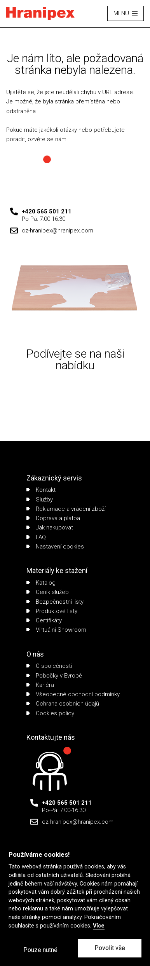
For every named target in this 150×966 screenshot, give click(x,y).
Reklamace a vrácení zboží (66, 508)
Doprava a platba (53, 518)
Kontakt (41, 489)
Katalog (41, 582)
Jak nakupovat (49, 527)
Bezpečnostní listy (55, 601)
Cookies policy (50, 713)
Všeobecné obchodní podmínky (73, 694)
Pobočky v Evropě (54, 675)
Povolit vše (109, 948)
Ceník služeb (47, 592)
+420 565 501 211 (47, 211)
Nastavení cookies (55, 546)
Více (99, 925)
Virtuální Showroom (56, 629)
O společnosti (49, 665)
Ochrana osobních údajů (62, 703)
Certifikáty (44, 620)
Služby (39, 499)
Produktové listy (51, 611)
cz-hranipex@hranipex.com (57, 230)
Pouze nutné (40, 950)
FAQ (36, 537)
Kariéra (40, 684)
